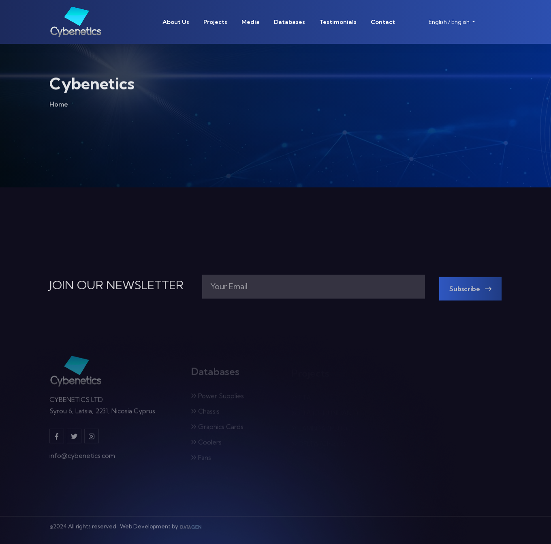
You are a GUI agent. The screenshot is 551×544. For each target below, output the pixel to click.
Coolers (206, 443)
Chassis (205, 413)
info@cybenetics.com (82, 458)
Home (58, 105)
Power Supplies (217, 397)
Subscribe (470, 290)
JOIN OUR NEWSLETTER (116, 285)
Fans (201, 459)
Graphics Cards (217, 428)
